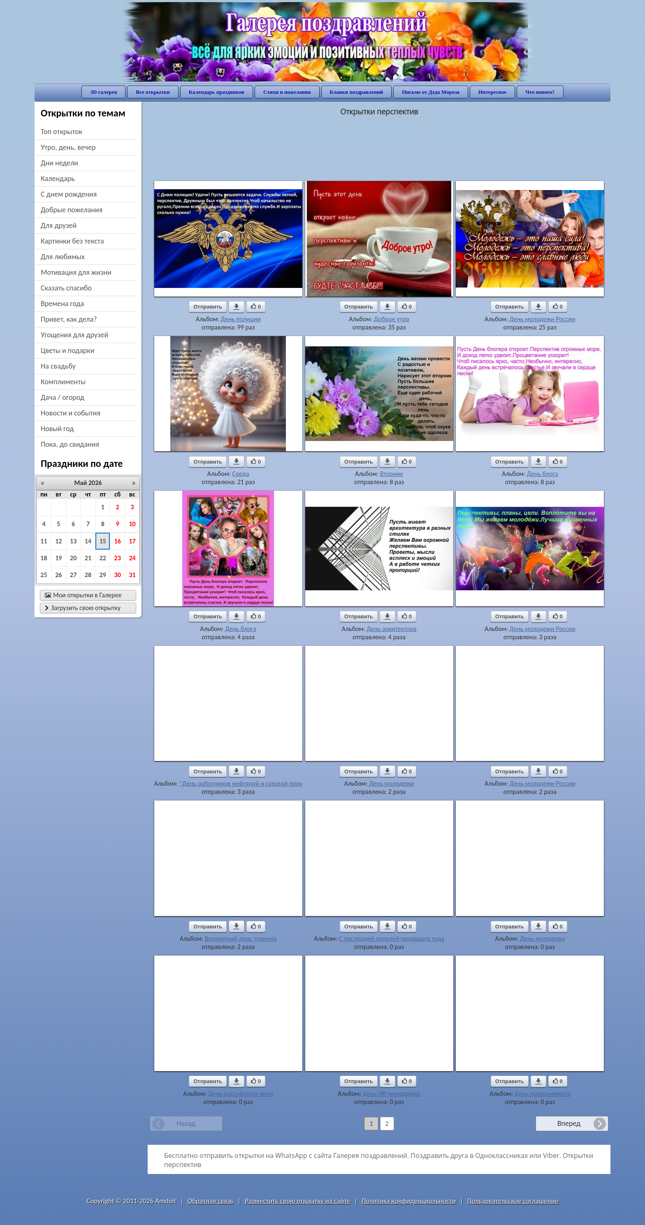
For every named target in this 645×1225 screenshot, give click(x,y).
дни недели (59, 162)
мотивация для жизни (76, 272)
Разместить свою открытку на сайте (297, 1201)
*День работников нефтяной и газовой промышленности (259, 783)
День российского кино (240, 1093)
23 (117, 558)
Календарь (58, 178)
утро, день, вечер (68, 147)
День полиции (241, 319)
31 (132, 575)
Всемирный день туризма (241, 938)
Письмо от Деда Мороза (430, 92)
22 (103, 558)
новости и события (70, 413)
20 (73, 558)
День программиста (543, 1093)
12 (58, 541)
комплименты (63, 381)
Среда (240, 474)
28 (88, 575)
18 (43, 558)
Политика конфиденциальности (409, 1201)
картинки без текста (72, 241)
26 (58, 575)
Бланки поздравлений (356, 92)
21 (88, 558)
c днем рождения (69, 194)
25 (43, 575)
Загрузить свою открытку (83, 608)
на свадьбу (58, 366)
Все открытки (153, 92)
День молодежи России (542, 319)
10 (132, 524)
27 (73, 575)
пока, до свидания (70, 444)
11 (43, 541)
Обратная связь (211, 1201)
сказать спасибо (66, 287)
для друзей (59, 225)
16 (117, 541)
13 (73, 541)
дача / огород (62, 397)
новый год (57, 428)
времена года (62, 303)
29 (103, 575)
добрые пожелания (71, 209)
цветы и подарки (67, 350)
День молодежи (391, 783)
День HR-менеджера (391, 1093)
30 (117, 575)
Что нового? (540, 92)
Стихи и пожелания (287, 92)
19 (58, 558)
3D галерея (103, 92)
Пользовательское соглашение (512, 1201)
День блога (542, 474)
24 (132, 558)
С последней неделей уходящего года (391, 938)
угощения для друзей (74, 334)
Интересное (492, 92)
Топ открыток (61, 131)
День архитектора (391, 629)
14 (88, 541)
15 (103, 541)
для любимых (63, 256)
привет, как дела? (69, 319)
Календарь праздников (216, 92)
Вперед (568, 1123)
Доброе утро (391, 319)
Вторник (391, 474)
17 (132, 541)
